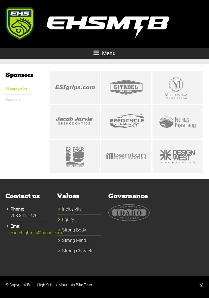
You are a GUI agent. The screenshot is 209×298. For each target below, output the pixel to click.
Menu (104, 53)
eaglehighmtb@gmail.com (36, 233)
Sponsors (13, 99)
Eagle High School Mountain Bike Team (60, 284)
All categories (16, 88)
